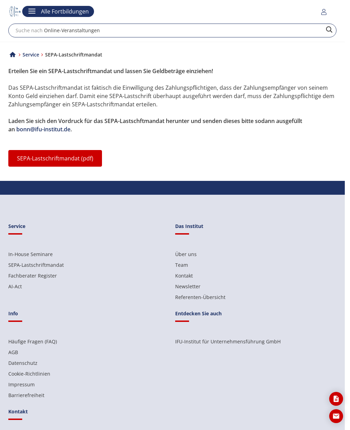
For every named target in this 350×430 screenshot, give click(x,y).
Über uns (186, 254)
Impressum (21, 384)
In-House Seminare (30, 254)
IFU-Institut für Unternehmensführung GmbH (228, 341)
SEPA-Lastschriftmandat (36, 265)
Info (13, 313)
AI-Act (15, 286)
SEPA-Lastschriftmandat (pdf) (55, 158)
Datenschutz (22, 363)
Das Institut (189, 226)
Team (181, 265)
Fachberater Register (32, 275)
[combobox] (172, 30)
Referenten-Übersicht (200, 297)
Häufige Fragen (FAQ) (32, 341)
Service (31, 54)
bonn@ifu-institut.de (43, 129)
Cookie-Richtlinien (29, 373)
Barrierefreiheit (26, 395)
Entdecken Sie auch (198, 313)
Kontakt (184, 275)
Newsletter (187, 286)
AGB (13, 352)
